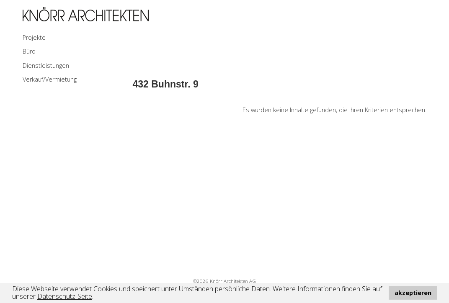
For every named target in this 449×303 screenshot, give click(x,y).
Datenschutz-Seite (64, 296)
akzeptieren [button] (413, 293)
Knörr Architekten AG (233, 281)
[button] (96, 297)
